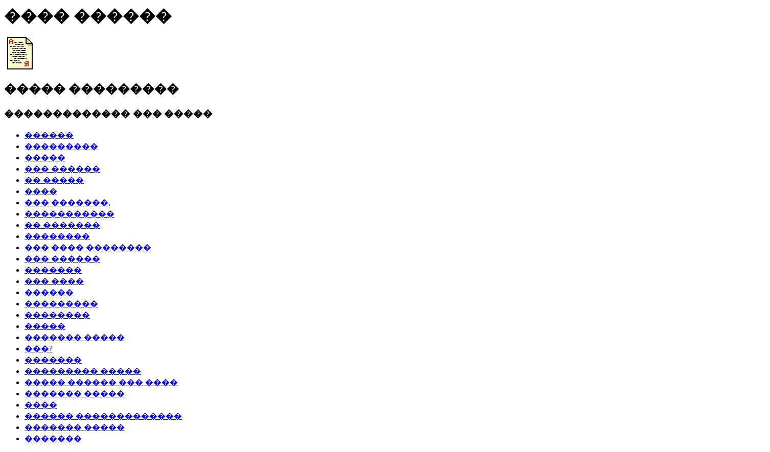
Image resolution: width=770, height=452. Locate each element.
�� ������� (62, 225)
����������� (69, 213)
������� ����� (75, 337)
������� (53, 270)
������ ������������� (103, 416)
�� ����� (54, 180)
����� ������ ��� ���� (101, 382)
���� (41, 191)
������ (49, 135)
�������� (57, 236)
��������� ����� (83, 371)
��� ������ (62, 168)
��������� (61, 146)
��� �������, (67, 202)
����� (45, 157)
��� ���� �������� (88, 247)
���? (39, 348)
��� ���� (54, 281)
